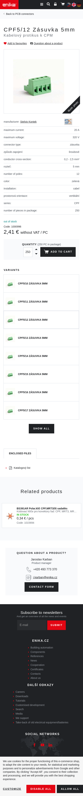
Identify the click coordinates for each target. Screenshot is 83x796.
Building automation (42, 647)
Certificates (37, 669)
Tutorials (20, 700)
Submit (57, 625)
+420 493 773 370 (45, 569)
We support (22, 718)
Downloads (22, 696)
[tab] (20, 454)
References (37, 656)
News (34, 660)
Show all (41, 428)
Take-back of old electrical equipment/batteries (42, 722)
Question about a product (48, 43)
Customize (12, 788)
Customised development (30, 705)
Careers (20, 691)
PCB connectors (24, 13)
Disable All (40, 788)
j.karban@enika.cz (45, 577)
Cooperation (38, 664)
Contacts (36, 673)
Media (19, 713)
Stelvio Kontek (28, 121)
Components (38, 651)
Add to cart (58, 252)
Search (20, 709)
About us (36, 677)
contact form (41, 586)
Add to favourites (17, 43)
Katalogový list (19, 467)
